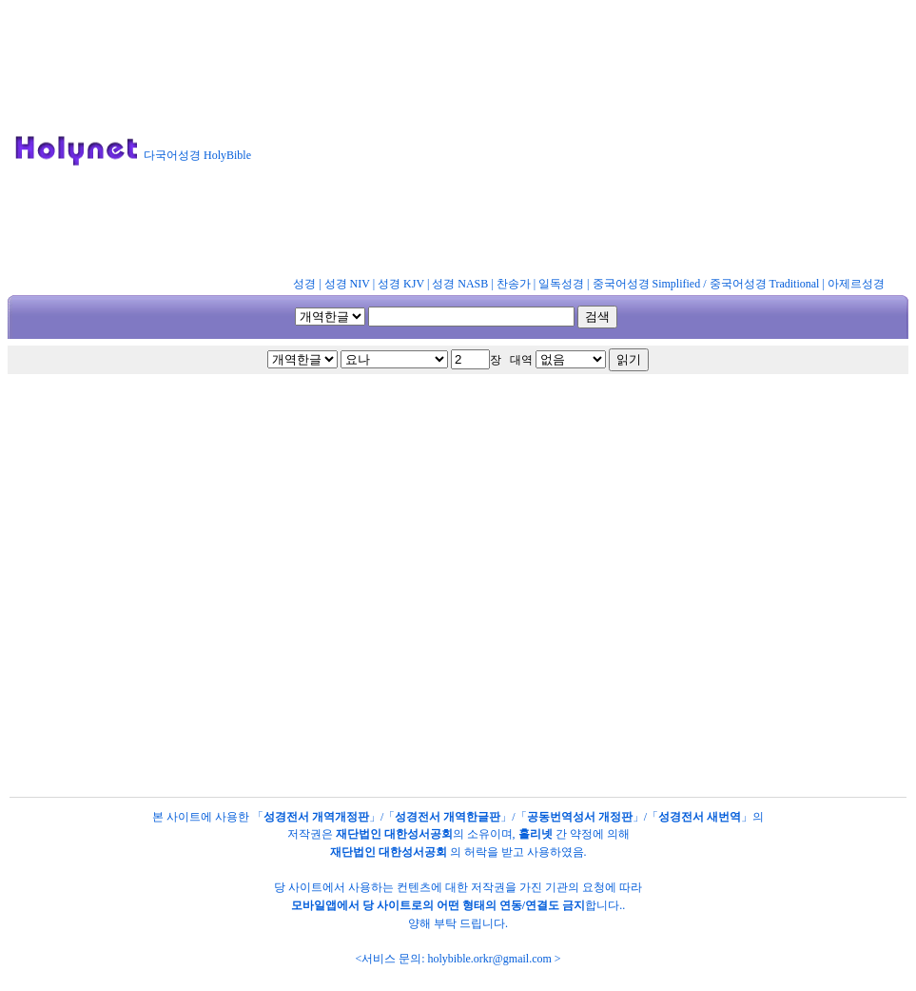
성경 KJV (401, 283)
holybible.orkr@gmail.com (489, 958)
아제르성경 (856, 283)
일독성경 (561, 283)
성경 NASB (460, 283)
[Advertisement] (591, 142)
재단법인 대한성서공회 (394, 834)
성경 (304, 283)
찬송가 (514, 283)
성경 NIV (347, 283)
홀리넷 (535, 834)
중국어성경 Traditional (765, 283)
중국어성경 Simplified (647, 283)
